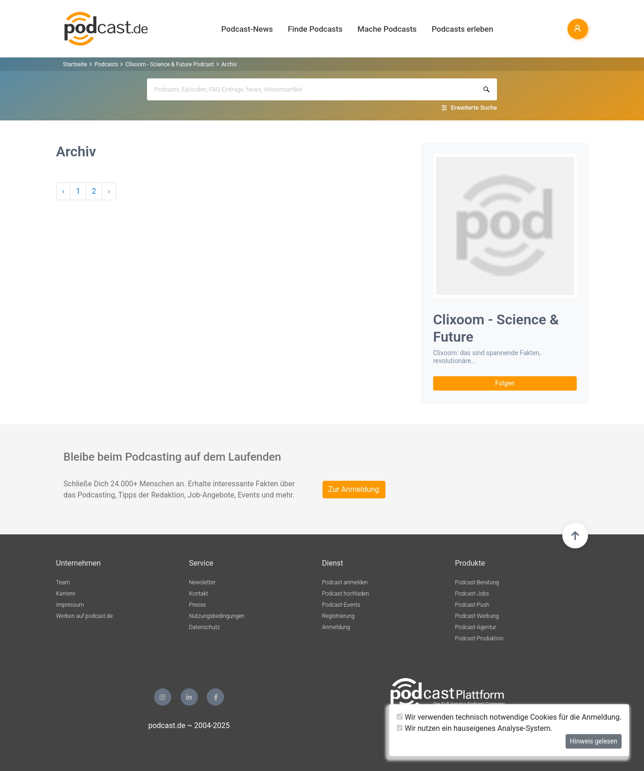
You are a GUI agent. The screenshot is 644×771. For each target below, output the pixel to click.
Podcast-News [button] (247, 29)
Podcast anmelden (345, 582)
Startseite (75, 64)
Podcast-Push (472, 605)
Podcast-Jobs (472, 593)
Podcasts (106, 64)
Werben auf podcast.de (84, 616)
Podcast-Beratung (477, 582)
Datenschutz (204, 627)
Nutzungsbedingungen (217, 616)
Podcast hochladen (345, 593)
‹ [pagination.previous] (63, 191)
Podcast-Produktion (479, 638)
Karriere (65, 593)
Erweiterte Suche (474, 107)
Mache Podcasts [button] (387, 29)
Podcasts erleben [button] (462, 29)
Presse (197, 605)
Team (63, 582)
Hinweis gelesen (593, 741)
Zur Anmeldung (354, 489)
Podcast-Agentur (475, 627)
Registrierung (338, 616)
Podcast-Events (341, 605)
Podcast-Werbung (477, 616)
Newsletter (202, 582)
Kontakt (198, 593)
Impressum (70, 605)
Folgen (505, 383)
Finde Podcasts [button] (315, 29)
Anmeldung (336, 627)
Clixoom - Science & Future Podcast (170, 64)
